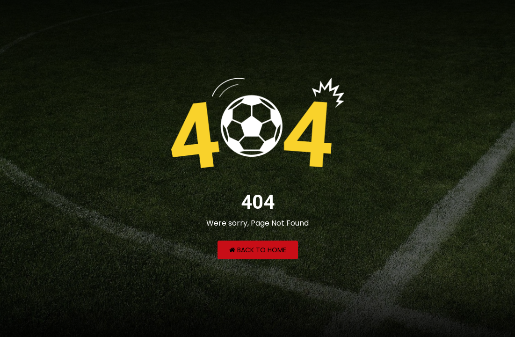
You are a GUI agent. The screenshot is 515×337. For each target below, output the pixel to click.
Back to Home (257, 250)
